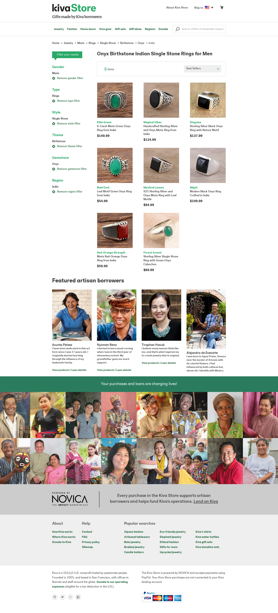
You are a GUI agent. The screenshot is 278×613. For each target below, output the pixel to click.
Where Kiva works (64, 537)
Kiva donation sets (207, 547)
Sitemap (87, 547)
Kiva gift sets (204, 542)
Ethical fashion (169, 542)
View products (61, 370)
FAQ (84, 537)
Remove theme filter (67, 146)
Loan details (78, 370)
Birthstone (58, 141)
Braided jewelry (134, 547)
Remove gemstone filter (69, 169)
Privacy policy (91, 542)
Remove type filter (66, 101)
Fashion (72, 29)
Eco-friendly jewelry (173, 532)
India (55, 186)
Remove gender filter (67, 78)
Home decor (88, 29)
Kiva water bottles (207, 537)
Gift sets (120, 29)
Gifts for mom (169, 547)
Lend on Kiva (206, 502)
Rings (55, 96)
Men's (55, 73)
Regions (150, 29)
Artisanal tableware (137, 537)
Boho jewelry (132, 542)
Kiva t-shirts (203, 532)
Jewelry (59, 29)
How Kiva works (62, 532)
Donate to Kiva (61, 542)
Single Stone (60, 118)
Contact (87, 532)
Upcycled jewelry (171, 552)
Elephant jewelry (170, 537)
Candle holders (134, 552)
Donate (163, 29)
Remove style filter (66, 123)
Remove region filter (67, 191)
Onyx (55, 164)
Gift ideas (135, 29)
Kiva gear (105, 29)
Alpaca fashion (133, 532)
